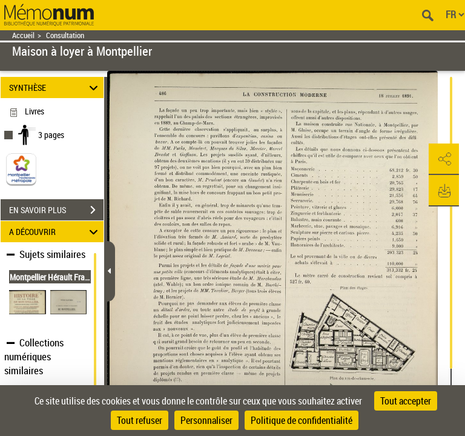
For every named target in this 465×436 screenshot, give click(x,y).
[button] (444, 159)
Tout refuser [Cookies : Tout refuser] (139, 420)
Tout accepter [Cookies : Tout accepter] (405, 401)
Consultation (65, 35)
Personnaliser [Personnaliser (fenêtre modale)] (206, 420)
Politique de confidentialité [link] (301, 420)
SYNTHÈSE (55, 87)
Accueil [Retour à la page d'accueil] (23, 35)
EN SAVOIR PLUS (56, 210)
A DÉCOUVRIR (55, 231)
